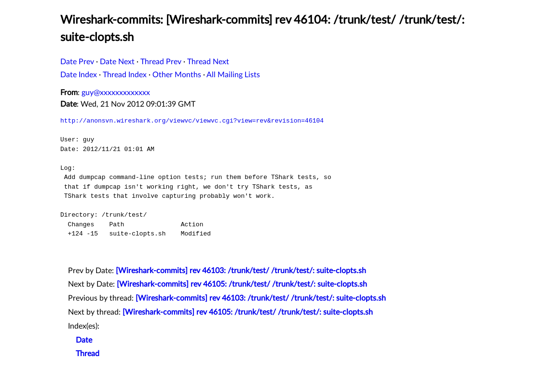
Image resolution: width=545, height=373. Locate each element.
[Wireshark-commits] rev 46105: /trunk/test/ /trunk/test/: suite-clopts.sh (242, 284)
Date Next (117, 62)
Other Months (176, 75)
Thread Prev (160, 62)
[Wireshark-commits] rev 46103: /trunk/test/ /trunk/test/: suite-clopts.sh (241, 271)
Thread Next (208, 62)
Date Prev (77, 62)
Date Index (78, 75)
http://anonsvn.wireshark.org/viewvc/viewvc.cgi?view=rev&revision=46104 (192, 120)
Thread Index (125, 75)
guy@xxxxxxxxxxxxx (116, 93)
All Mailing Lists (233, 75)
